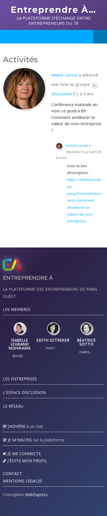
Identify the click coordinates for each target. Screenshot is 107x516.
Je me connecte (22, 453)
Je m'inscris (17, 440)
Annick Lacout (64, 75)
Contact (12, 473)
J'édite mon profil (25, 460)
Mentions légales (22, 481)
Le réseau (13, 406)
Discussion (61, 93)
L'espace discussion (24, 392)
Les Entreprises (20, 378)
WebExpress (36, 494)
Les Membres (17, 309)
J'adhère (14, 426)
